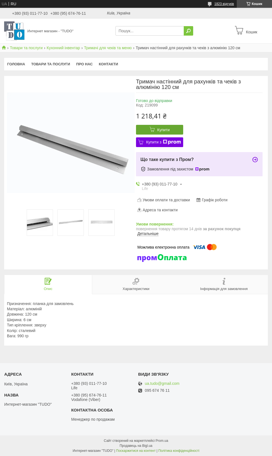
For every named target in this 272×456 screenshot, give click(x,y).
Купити (163, 130)
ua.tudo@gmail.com (162, 383)
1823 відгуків (224, 4)
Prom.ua (162, 441)
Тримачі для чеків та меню (108, 48)
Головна (16, 64)
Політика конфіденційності (178, 451)
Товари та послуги (26, 48)
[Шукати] (188, 31)
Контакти (108, 64)
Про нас (84, 64)
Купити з (163, 142)
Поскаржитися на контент (135, 451)
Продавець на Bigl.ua (136, 446)
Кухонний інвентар (63, 48)
